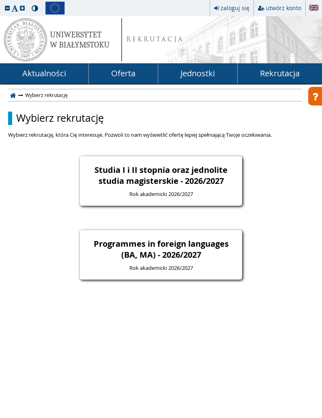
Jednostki (197, 73)
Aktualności (44, 73)
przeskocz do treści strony (2, 2)
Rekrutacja (280, 73)
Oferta (123, 73)
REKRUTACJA (155, 40)
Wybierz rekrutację (60, 118)
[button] (7, 8)
